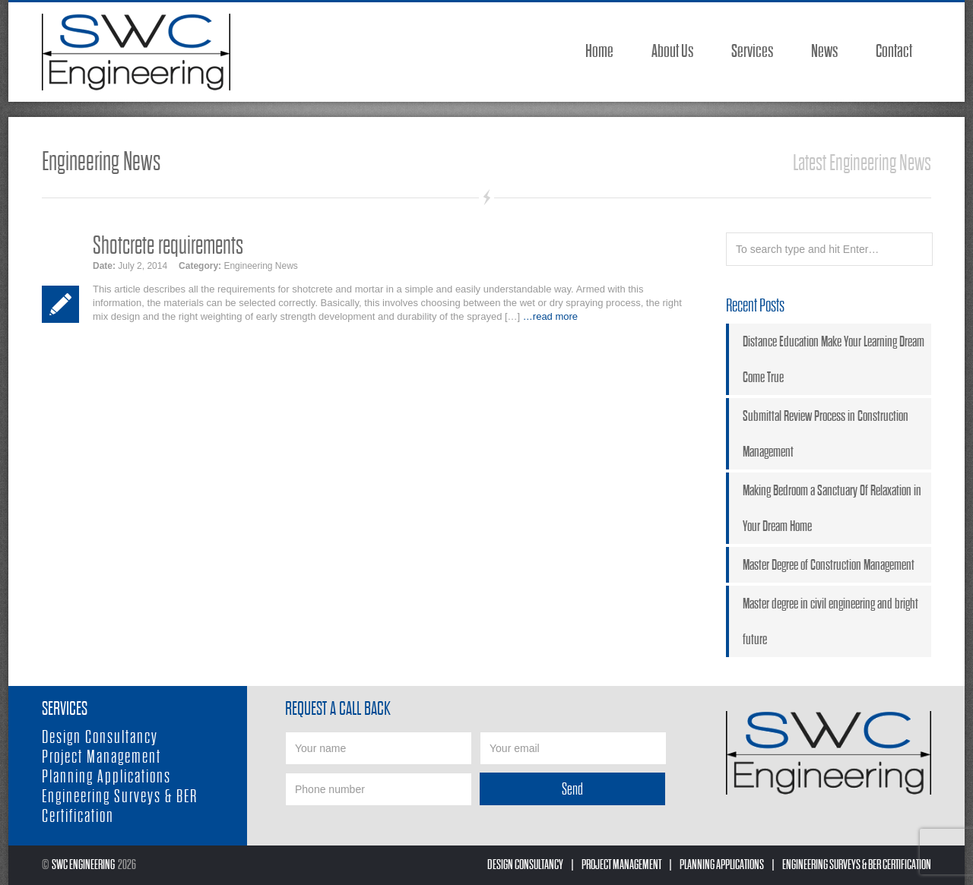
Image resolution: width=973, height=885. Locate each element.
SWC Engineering (83, 865)
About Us (672, 51)
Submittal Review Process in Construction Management (825, 434)
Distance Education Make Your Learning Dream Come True (833, 359)
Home (599, 51)
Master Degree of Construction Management (828, 565)
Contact (894, 51)
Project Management (101, 757)
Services (752, 51)
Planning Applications (106, 776)
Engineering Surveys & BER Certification (856, 865)
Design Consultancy (100, 737)
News (824, 51)
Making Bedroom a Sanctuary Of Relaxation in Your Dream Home (832, 508)
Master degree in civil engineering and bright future (830, 621)
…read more (550, 316)
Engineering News (260, 266)
